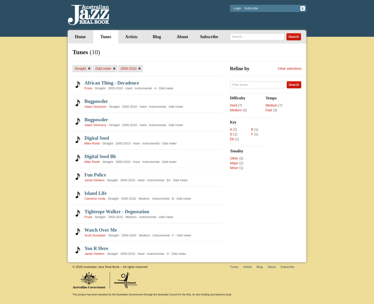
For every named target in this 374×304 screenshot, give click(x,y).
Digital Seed (96, 138)
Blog (157, 36)
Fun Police (95, 174)
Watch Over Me (100, 230)
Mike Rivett (92, 143)
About (182, 36)
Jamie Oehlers (94, 180)
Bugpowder (96, 101)
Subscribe (251, 8)
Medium (236, 110)
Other (234, 158)
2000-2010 (130, 68)
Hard (233, 105)
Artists (131, 36)
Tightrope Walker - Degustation (116, 211)
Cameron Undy (94, 198)
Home (80, 36)
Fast (268, 110)
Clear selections (289, 68)
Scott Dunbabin (95, 235)
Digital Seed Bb (100, 156)
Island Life (95, 193)
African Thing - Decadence (111, 82)
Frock (88, 88)
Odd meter (105, 68)
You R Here (96, 248)
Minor (234, 168)
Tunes (105, 36)
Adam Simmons (95, 106)
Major (234, 163)
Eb (232, 139)
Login (237, 8)
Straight (82, 68)
